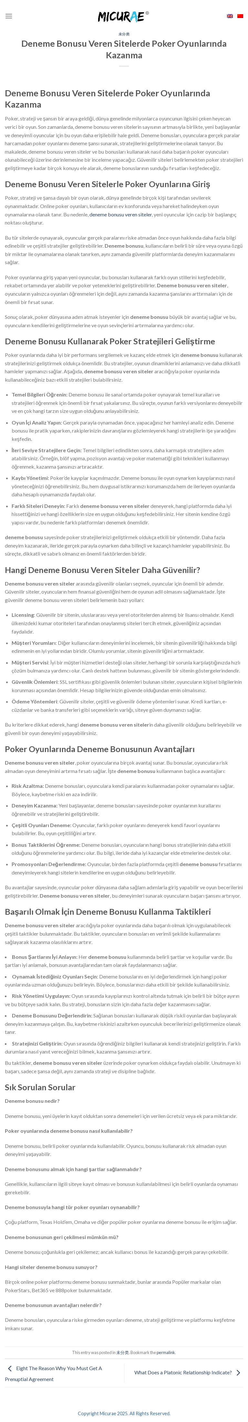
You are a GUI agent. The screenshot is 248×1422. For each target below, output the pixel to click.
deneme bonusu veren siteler (120, 214)
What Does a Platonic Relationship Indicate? (188, 1372)
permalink (166, 1352)
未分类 (124, 34)
